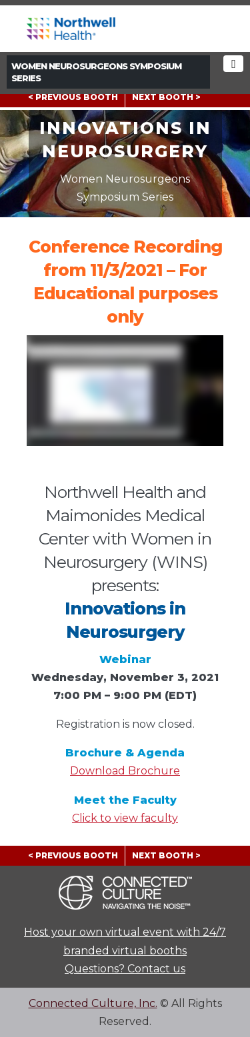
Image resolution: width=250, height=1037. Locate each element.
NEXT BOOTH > (166, 97)
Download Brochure (125, 770)
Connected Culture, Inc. (93, 1003)
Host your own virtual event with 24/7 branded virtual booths (125, 941)
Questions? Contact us (125, 968)
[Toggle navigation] (233, 63)
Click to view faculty (125, 818)
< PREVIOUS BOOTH (73, 97)
